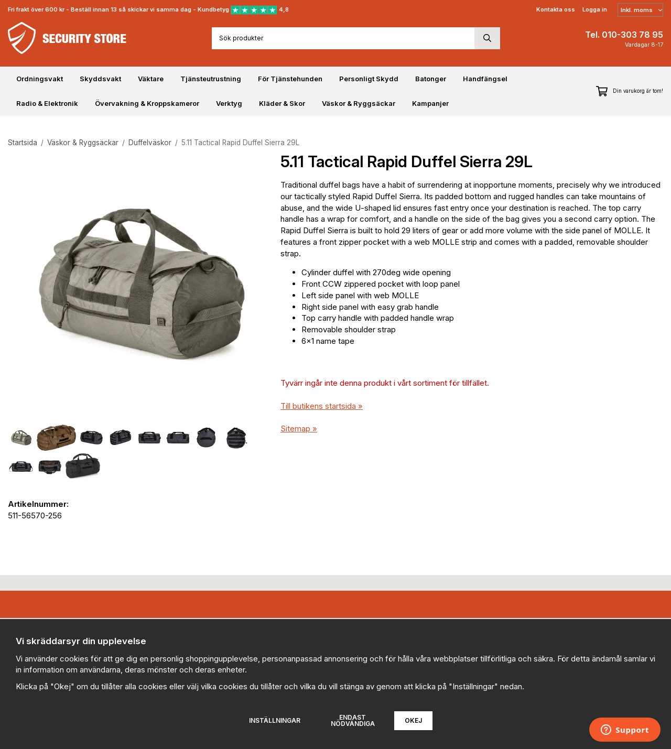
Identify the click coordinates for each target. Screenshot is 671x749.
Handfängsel (485, 78)
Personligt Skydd (368, 78)
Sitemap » (298, 428)
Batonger (430, 78)
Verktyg (229, 103)
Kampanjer (430, 103)
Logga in (594, 9)
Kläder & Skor (282, 103)
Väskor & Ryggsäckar (358, 103)
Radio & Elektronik (47, 103)
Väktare (151, 78)
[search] (487, 38)
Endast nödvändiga (353, 720)
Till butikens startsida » (321, 406)
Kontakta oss (555, 9)
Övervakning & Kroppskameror (147, 103)
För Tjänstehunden (290, 78)
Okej (413, 720)
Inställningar (274, 720)
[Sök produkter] (343, 38)
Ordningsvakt (39, 78)
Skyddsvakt (100, 78)
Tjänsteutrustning (210, 78)
